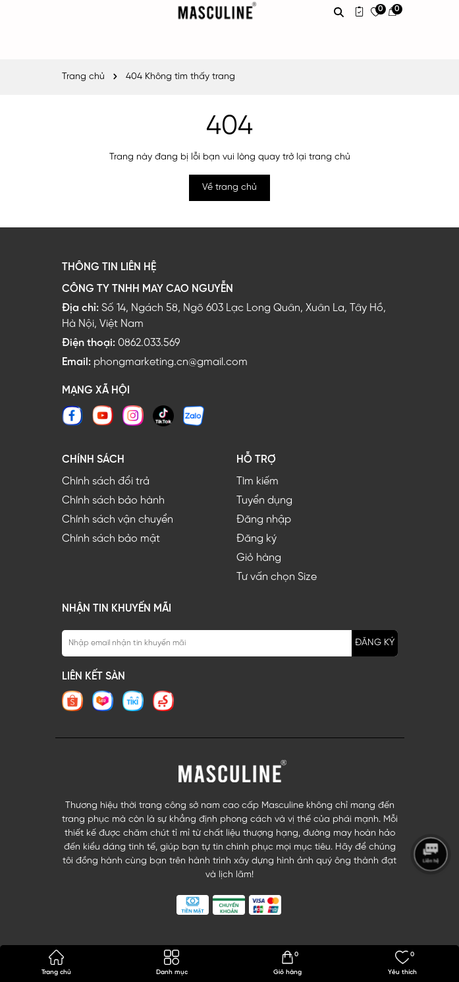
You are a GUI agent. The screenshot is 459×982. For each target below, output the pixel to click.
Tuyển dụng (264, 500)
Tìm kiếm (257, 481)
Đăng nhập (263, 519)
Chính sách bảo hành (113, 500)
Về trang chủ (229, 187)
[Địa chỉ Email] (230, 643)
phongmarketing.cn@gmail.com (171, 362)
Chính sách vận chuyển (117, 519)
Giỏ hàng (258, 557)
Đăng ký (256, 538)
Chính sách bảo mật (111, 538)
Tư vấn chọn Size (276, 577)
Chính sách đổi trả (105, 481)
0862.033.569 (149, 343)
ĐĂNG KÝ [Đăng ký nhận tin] (374, 643)
